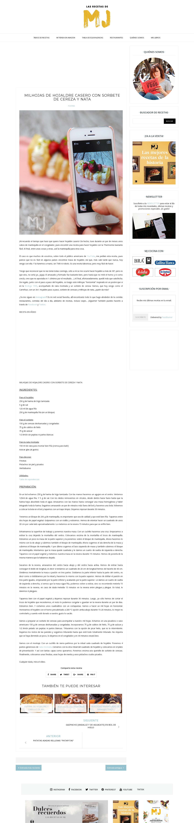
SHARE (52, 675)
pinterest (108, 773)
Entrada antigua (115, 752)
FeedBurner (167, 317)
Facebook (32, 304)
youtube (126, 773)
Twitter (42, 304)
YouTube (91, 256)
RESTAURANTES (116, 37)
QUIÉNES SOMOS (137, 37)
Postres (71, 106)
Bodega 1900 (31, 286)
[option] (36, 705)
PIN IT (91, 675)
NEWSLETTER (153, 203)
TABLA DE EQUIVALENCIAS (92, 37)
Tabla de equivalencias (29, 479)
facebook (75, 773)
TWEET (64, 675)
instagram (57, 773)
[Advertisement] (71, 65)
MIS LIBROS (155, 37)
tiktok (140, 774)
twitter (91, 773)
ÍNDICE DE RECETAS (41, 37)
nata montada (45, 647)
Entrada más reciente (29, 752)
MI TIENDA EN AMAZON (65, 37)
